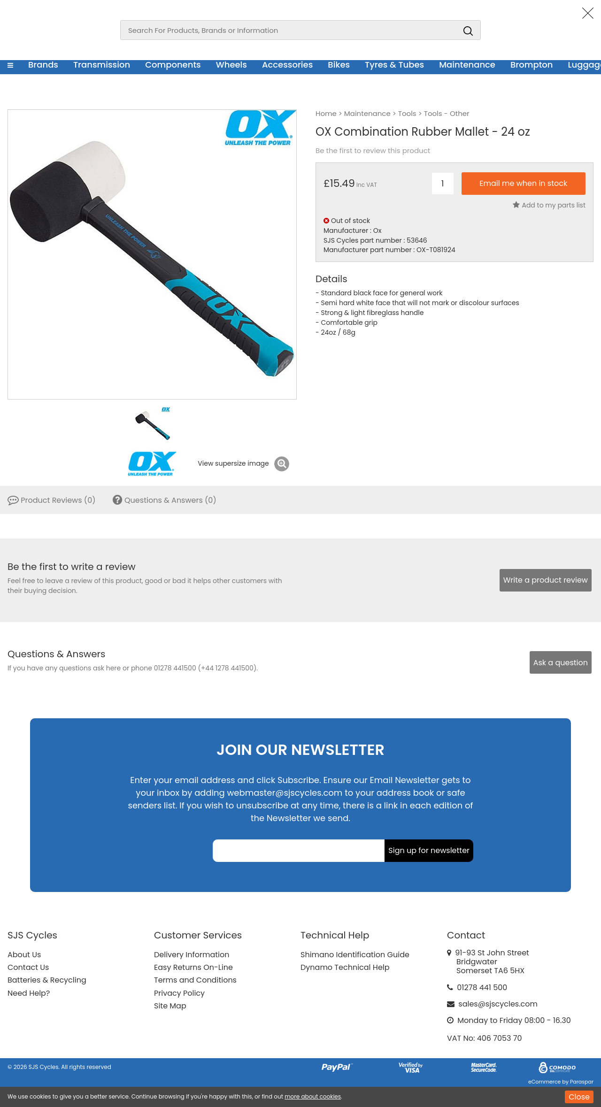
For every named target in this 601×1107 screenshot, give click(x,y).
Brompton (531, 64)
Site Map (170, 1005)
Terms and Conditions (195, 980)
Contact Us (28, 967)
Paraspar (581, 1081)
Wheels (231, 64)
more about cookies (313, 1096)
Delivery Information (191, 954)
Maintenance (467, 64)
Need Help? (29, 993)
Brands (43, 64)
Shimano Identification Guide (354, 954)
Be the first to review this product (373, 150)
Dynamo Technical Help (345, 967)
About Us (24, 954)
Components (173, 64)
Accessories (287, 64)
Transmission (101, 64)
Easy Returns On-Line (193, 967)
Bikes (339, 64)
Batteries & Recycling (47, 980)
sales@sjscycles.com (498, 1004)
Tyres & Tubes (394, 64)
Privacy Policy (179, 993)
